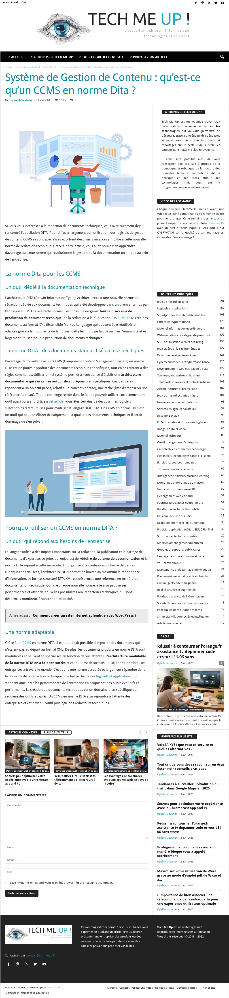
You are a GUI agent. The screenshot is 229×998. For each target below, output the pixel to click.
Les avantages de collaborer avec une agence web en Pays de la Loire (126, 779)
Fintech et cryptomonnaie (174, 322)
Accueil (9, 67)
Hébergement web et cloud (175, 496)
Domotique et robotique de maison (180, 482)
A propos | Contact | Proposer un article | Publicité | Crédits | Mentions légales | (152, 987)
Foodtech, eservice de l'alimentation (180, 596)
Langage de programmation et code (180, 556)
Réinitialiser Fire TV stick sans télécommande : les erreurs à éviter (74, 779)
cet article (56, 401)
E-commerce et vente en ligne (176, 355)
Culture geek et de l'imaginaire (177, 583)
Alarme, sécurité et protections (177, 388)
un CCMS (24, 643)
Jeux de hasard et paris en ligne (177, 395)
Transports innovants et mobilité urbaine (183, 382)
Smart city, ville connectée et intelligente (183, 616)
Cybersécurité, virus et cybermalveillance (183, 362)
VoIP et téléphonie (169, 563)
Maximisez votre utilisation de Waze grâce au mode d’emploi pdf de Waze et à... (189, 875)
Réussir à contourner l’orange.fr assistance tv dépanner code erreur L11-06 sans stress (189, 827)
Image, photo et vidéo (171, 429)
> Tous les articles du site (101, 57)
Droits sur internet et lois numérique (181, 522)
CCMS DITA (126, 318)
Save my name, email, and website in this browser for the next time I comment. (61, 882)
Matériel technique (169, 435)
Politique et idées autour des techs (179, 610)
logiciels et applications (114, 676)
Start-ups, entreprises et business (179, 375)
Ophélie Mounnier (167, 663)
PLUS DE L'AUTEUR (56, 732)
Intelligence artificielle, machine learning (183, 476)
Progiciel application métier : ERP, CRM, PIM (185, 529)
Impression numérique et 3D (176, 489)
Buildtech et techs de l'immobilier (179, 509)
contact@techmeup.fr (41, 955)
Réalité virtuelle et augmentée (176, 589)
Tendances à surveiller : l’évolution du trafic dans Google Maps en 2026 (187, 786)
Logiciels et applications (172, 308)
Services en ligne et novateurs (176, 409)
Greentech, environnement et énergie (181, 449)
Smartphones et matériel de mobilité (181, 315)
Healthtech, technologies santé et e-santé (184, 455)
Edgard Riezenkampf (21, 100)
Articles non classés (169, 623)
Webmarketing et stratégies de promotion (184, 335)
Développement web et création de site (36, 67)
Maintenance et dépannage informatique (184, 569)
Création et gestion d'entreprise (177, 442)
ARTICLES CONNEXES (23, 732)
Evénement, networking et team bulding (183, 576)
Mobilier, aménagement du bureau (180, 543)
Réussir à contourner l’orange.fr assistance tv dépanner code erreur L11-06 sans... (189, 652)
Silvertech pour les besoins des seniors (182, 603)
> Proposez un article (149, 57)
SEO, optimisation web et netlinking (180, 342)
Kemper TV (216, 223)
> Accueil (16, 57)
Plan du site (208, 987)
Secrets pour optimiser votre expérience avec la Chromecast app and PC (26, 779)
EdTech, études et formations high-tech (182, 422)
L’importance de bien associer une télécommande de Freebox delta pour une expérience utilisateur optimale (187, 899)
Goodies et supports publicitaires (178, 549)
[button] (222, 57)
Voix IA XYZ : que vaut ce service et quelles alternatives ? (185, 747)
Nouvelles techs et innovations (177, 402)
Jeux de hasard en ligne (172, 301)
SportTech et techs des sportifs (177, 536)
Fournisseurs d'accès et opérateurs (180, 502)
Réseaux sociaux (168, 415)
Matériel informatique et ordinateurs (181, 328)
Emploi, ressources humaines (176, 462)
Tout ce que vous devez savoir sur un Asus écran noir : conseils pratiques (190, 766)
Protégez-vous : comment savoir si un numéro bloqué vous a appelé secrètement (187, 851)
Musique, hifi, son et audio (174, 516)
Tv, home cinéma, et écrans (175, 469)
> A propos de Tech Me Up (52, 57)
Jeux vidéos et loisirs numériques (178, 348)
